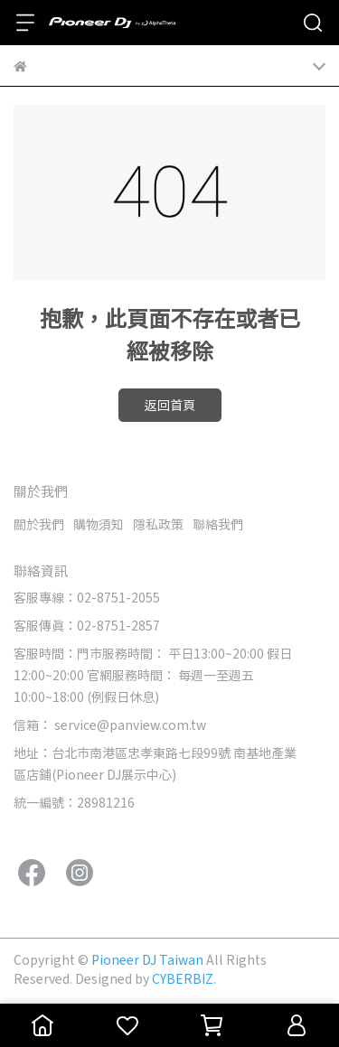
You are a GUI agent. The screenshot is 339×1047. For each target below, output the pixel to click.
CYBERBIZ (182, 978)
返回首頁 (170, 405)
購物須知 (98, 524)
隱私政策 (158, 524)
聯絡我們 (218, 524)
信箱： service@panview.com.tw (110, 724)
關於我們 (39, 524)
